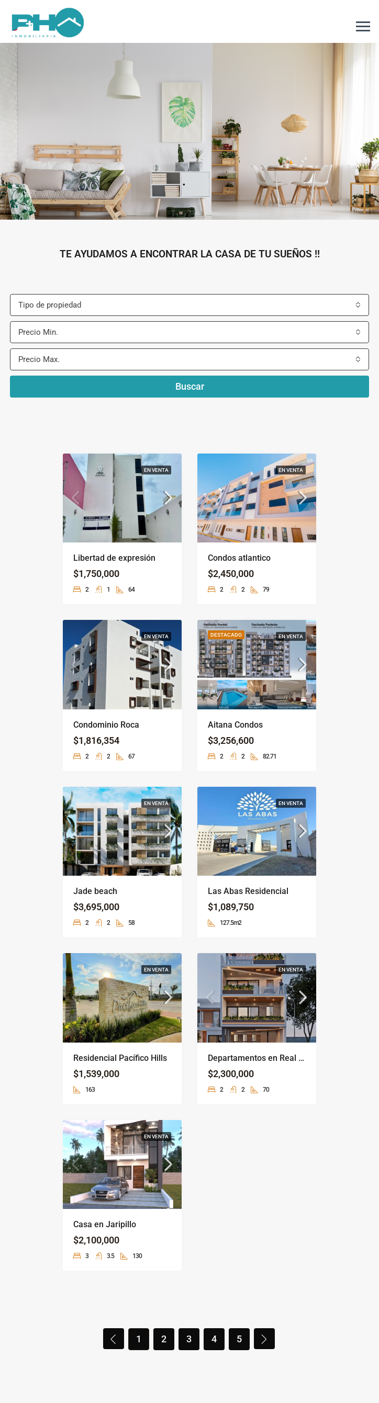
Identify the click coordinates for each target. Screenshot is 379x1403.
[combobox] (189, 305)
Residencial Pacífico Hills (120, 1058)
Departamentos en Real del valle (269, 1058)
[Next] (264, 1338)
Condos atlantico (239, 558)
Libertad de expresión (114, 558)
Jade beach (95, 891)
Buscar (189, 386)
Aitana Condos (235, 725)
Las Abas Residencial (248, 891)
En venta (156, 470)
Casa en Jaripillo (104, 1224)
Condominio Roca (106, 725)
